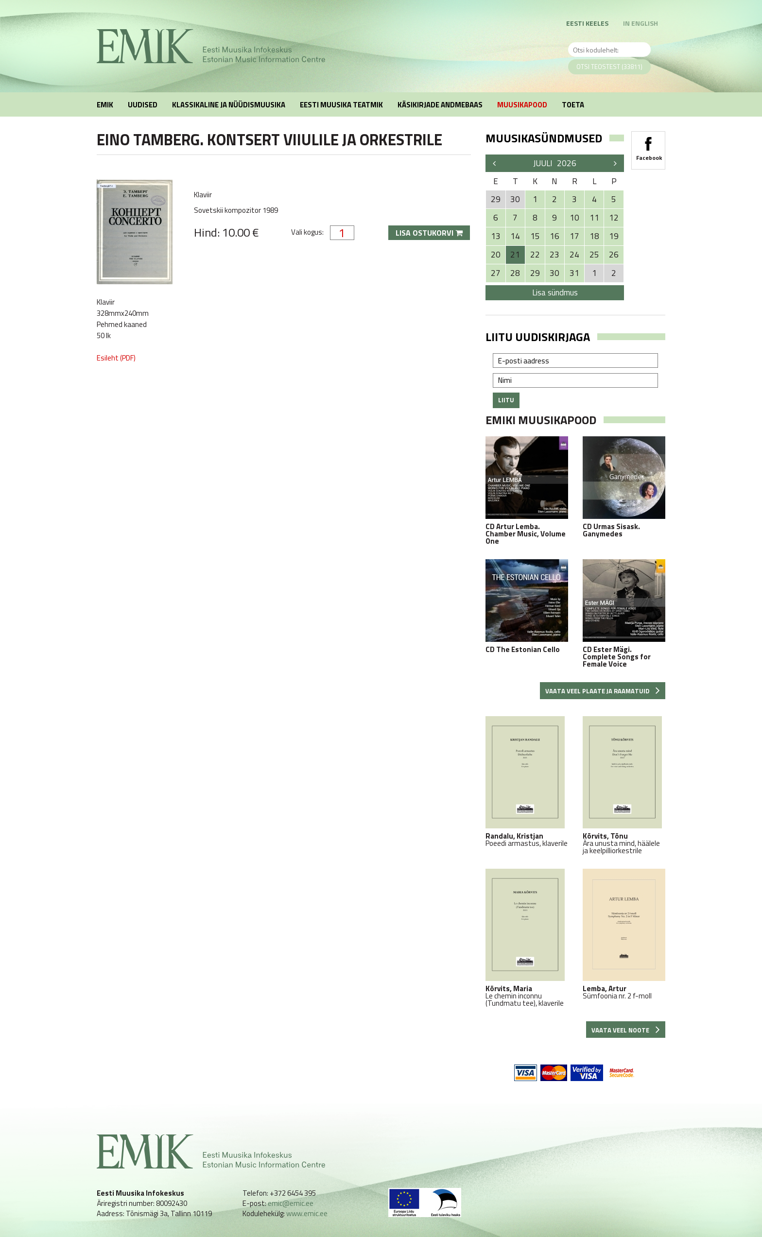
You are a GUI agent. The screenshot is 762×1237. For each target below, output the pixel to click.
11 (594, 217)
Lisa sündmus (555, 292)
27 (496, 273)
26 (614, 254)
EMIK (105, 104)
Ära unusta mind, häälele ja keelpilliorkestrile (624, 785)
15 (535, 236)
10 (574, 217)
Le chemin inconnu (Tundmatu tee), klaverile (526, 938)
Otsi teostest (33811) (609, 66)
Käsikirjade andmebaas (440, 104)
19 (614, 236)
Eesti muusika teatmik (341, 104)
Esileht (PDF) (116, 357)
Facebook (648, 146)
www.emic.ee (307, 1213)
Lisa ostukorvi (429, 233)
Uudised (142, 104)
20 (496, 254)
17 (574, 236)
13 (496, 236)
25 (594, 254)
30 (554, 273)
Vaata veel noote (625, 1030)
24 (574, 254)
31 (574, 273)
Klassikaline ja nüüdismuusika (228, 104)
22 (535, 254)
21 (515, 254)
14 (515, 236)
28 (515, 273)
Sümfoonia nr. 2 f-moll (624, 934)
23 (554, 254)
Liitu (506, 400)
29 (535, 273)
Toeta (573, 104)
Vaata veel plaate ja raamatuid (602, 691)
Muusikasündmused (543, 138)
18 (594, 236)
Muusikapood (522, 104)
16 (554, 236)
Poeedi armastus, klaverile (526, 781)
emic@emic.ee (290, 1203)
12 (614, 217)
